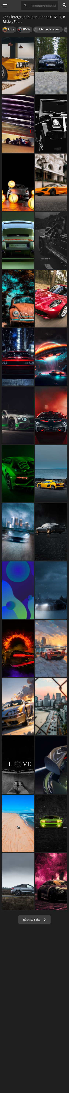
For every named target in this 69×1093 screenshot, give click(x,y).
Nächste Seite (34, 919)
